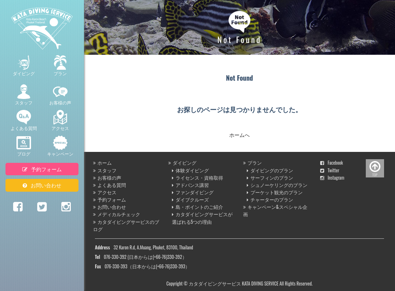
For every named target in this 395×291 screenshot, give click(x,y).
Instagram (332, 177)
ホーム (102, 162)
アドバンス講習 (190, 184)
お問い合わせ (42, 185)
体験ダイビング (190, 170)
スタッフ (23, 95)
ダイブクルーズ (190, 199)
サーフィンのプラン (270, 177)
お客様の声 (60, 95)
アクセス (60, 120)
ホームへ (239, 134)
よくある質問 (24, 120)
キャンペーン (60, 146)
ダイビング (24, 65)
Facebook (331, 162)
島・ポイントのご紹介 (197, 206)
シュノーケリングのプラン (277, 184)
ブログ (23, 146)
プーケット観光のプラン (275, 192)
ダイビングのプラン (270, 170)
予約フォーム (42, 169)
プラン (60, 65)
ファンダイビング (193, 192)
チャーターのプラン (270, 199)
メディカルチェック (116, 214)
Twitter (330, 170)
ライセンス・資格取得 (197, 177)
